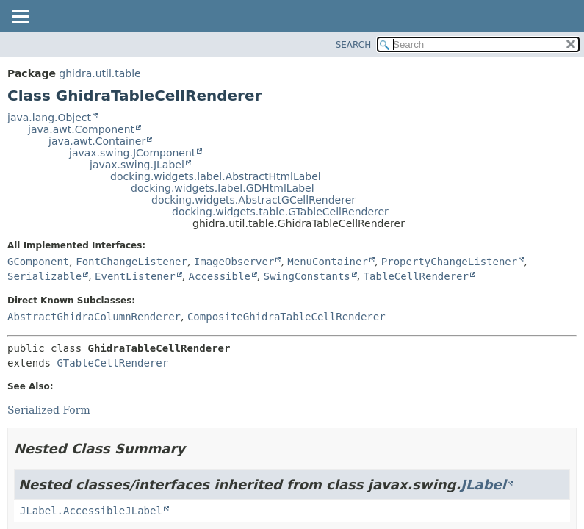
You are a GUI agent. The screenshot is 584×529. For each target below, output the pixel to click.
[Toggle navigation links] (19, 17)
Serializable (44, 276)
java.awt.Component (81, 129)
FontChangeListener (131, 261)
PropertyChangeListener (449, 261)
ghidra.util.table (99, 73)
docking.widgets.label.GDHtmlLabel (222, 188)
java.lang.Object (49, 117)
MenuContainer (327, 261)
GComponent (38, 261)
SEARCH (354, 45)
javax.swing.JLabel (137, 164)
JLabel (483, 484)
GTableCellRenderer (112, 363)
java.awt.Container (96, 141)
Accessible (219, 276)
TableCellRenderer (416, 276)
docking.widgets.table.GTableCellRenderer (280, 211)
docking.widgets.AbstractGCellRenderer (253, 200)
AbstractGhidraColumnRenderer (94, 317)
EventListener (135, 276)
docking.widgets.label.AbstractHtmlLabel (215, 176)
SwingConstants (307, 276)
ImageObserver (234, 261)
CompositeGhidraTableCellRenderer (286, 317)
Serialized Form (48, 410)
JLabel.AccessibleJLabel (91, 511)
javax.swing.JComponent (132, 153)
